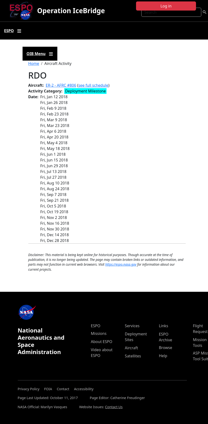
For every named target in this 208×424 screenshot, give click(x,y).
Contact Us (114, 407)
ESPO (96, 325)
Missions (99, 333)
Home (33, 63)
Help (163, 355)
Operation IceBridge (71, 10)
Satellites (133, 356)
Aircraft (131, 347)
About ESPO (101, 341)
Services (132, 325)
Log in (166, 6)
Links (163, 325)
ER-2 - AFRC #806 (61, 85)
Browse (165, 347)
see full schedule (93, 85)
